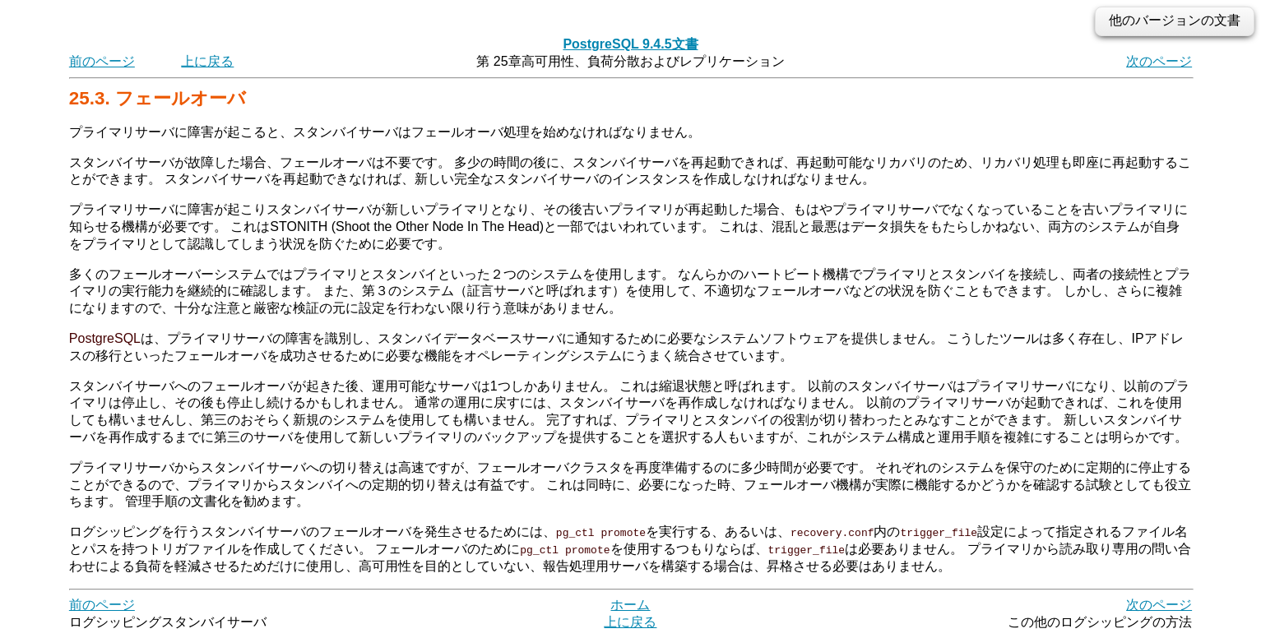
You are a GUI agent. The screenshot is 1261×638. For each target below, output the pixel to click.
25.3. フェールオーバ (157, 98)
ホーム (630, 605)
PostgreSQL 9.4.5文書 (630, 44)
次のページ (1159, 61)
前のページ (102, 61)
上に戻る (207, 61)
